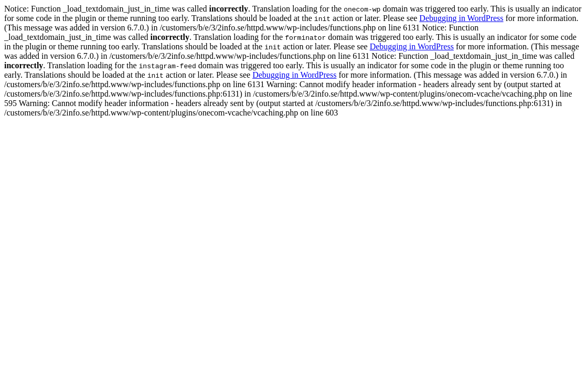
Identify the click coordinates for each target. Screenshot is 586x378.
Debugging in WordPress (461, 18)
